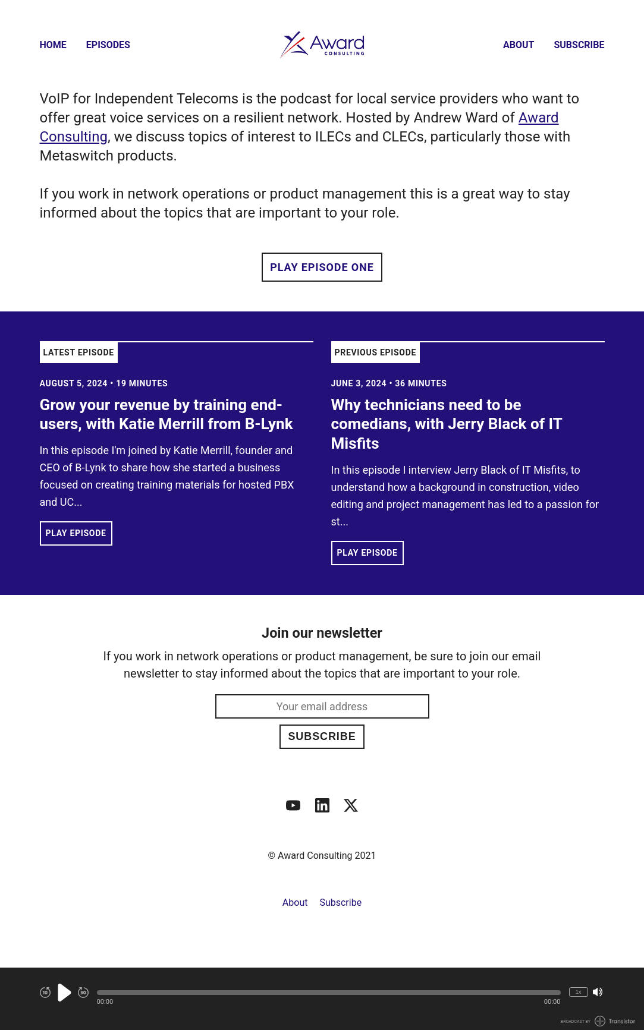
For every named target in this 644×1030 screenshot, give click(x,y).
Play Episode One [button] (321, 267)
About (518, 45)
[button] (329, 992)
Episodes (108, 45)
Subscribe (579, 45)
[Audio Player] (322, 999)
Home (53, 45)
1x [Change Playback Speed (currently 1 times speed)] (578, 991)
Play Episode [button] (76, 533)
